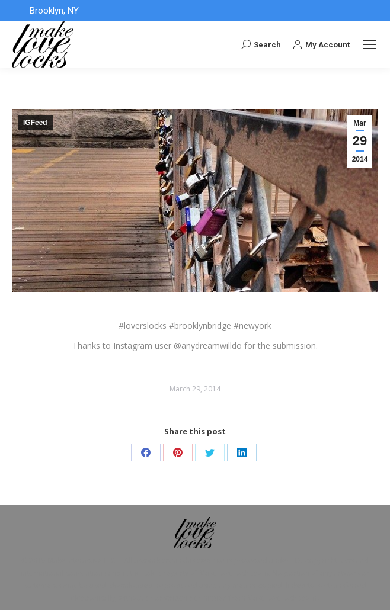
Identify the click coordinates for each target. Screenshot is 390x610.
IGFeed (35, 122)
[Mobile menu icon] (370, 44)
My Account (321, 44)
